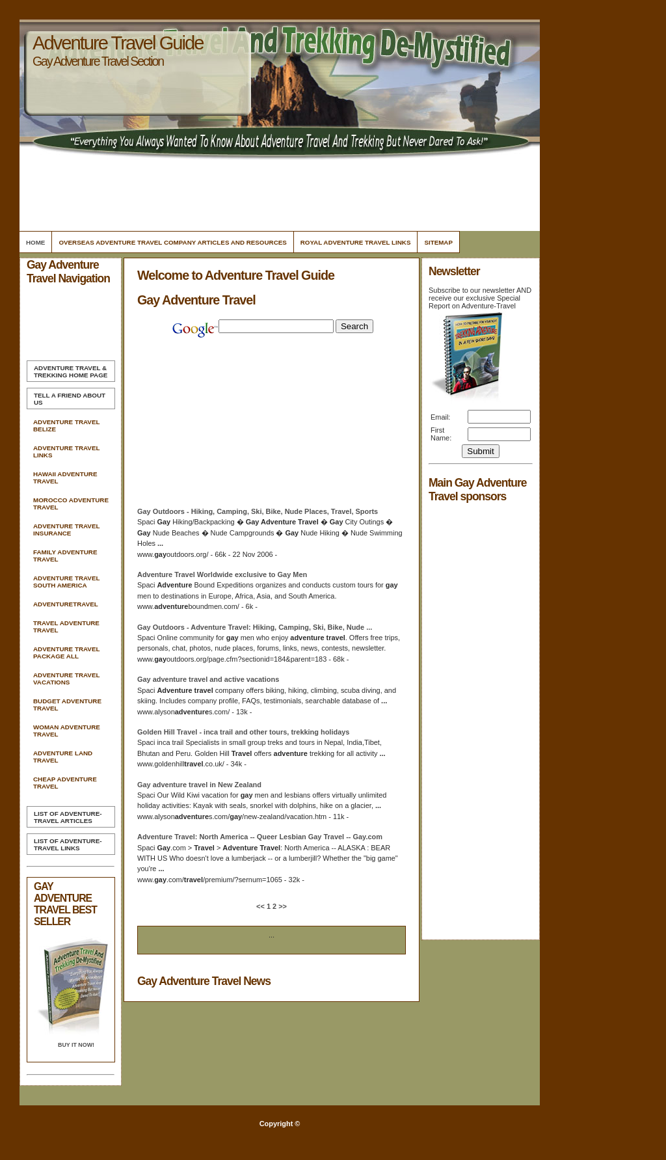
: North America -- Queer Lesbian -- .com (259, 837)
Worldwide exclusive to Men (222, 574)
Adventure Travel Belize (66, 425)
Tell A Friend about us (69, 399)
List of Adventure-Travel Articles (67, 817)
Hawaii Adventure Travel (65, 477)
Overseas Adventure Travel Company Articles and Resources (172, 242)
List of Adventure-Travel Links (67, 844)
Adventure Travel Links (66, 451)
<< (261, 906)
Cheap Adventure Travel (65, 783)
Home (35, 242)
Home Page (70, 371)
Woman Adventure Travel (66, 730)
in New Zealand (199, 785)
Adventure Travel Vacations (66, 678)
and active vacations (208, 679)
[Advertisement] (277, 192)
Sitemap (438, 242)
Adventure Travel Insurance (66, 529)
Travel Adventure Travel (66, 626)
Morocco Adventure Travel (71, 503)
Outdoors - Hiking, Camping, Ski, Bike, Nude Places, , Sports (257, 511)
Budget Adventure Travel (67, 704)
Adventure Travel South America (66, 581)
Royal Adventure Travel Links (355, 242)
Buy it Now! (76, 1045)
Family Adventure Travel (65, 555)
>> (281, 906)
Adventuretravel (65, 604)
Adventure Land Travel (62, 756)
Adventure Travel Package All (66, 652)
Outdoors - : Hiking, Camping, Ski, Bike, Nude (254, 627)
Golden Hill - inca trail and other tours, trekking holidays (243, 732)
